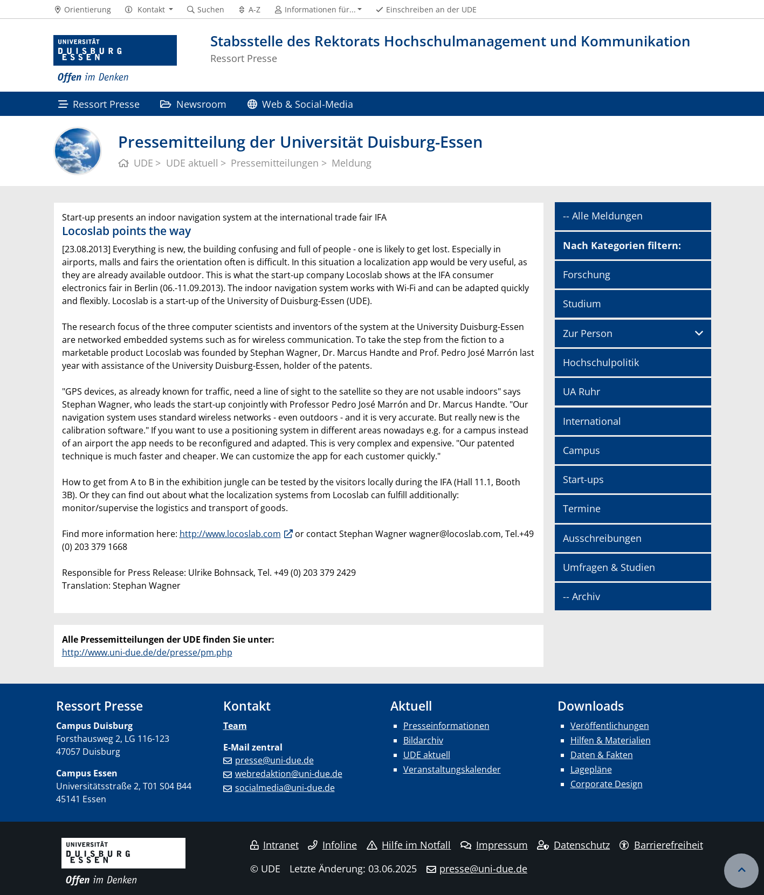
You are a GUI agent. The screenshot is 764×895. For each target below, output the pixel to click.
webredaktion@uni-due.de (288, 774)
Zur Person (587, 333)
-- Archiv (581, 596)
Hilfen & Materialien (610, 740)
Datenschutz (573, 844)
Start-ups (583, 479)
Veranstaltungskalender (452, 769)
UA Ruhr (581, 391)
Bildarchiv (423, 740)
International (592, 421)
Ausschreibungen (602, 538)
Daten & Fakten (601, 755)
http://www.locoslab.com (230, 534)
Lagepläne (591, 769)
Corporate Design (606, 784)
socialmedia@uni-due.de (285, 788)
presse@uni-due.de (274, 760)
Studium (582, 303)
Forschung (586, 274)
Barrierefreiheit (661, 844)
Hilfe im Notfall (409, 844)
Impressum (494, 844)
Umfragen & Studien (609, 567)
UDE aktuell (426, 755)
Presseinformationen (446, 726)
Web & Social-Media (300, 104)
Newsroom (193, 104)
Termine (582, 508)
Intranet (274, 844)
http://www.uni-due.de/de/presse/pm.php (147, 652)
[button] (148, 9)
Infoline (332, 844)
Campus (581, 450)
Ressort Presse (99, 104)
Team (235, 726)
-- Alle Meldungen (603, 215)
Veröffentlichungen (609, 726)
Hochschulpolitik (601, 362)
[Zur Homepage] (115, 59)
